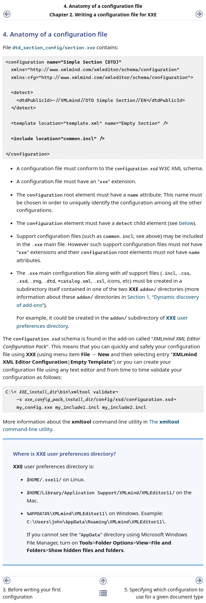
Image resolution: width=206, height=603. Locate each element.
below (186, 222)
